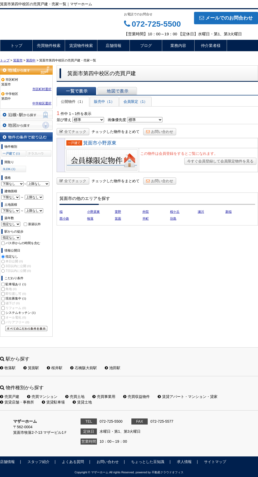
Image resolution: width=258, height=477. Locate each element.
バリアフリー (17, 322)
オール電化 (16, 317)
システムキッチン (20, 313)
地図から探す (26, 125)
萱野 (118, 212)
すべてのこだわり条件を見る (26, 328)
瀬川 (201, 212)
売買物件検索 (49, 45)
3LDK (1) (9, 169)
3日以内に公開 (18, 266)
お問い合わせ (159, 131)
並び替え (64, 120)
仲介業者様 (211, 45)
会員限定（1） (135, 101)
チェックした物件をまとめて (116, 131)
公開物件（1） (73, 101)
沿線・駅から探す (26, 114)
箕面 (118, 218)
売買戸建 (9, 396)
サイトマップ (215, 462)
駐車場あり (16, 284)
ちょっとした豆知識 (147, 462)
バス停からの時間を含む (23, 243)
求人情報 (184, 462)
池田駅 (112, 368)
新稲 (228, 212)
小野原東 (93, 212)
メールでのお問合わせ (226, 18)
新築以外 (34, 224)
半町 (145, 218)
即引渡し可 (16, 294)
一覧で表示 (76, 91)
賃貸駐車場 (53, 402)
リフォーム (16, 308)
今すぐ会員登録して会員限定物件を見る (220, 161)
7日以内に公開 (18, 271)
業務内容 (178, 45)
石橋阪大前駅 (83, 368)
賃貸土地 (82, 402)
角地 (11, 289)
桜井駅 (54, 368)
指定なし (12, 256)
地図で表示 (117, 91)
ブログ (146, 45)
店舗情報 (113, 45)
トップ (16, 45)
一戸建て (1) (11, 153)
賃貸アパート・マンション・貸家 (187, 396)
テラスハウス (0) (36, 154)
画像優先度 (117, 120)
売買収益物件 (136, 396)
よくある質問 (73, 462)
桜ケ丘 (175, 212)
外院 (145, 212)
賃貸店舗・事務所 (17, 402)
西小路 (64, 218)
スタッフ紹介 (38, 462)
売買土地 (75, 396)
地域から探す (26, 70)
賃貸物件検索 (81, 45)
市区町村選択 (41, 89)
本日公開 (14, 261)
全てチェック (72, 131)
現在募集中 (16, 298)
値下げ (12, 303)
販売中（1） (104, 101)
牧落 (90, 218)
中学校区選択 (41, 103)
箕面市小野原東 (99, 143)
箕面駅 (31, 368)
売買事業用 (103, 396)
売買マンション (42, 396)
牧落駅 (8, 368)
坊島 (173, 218)
